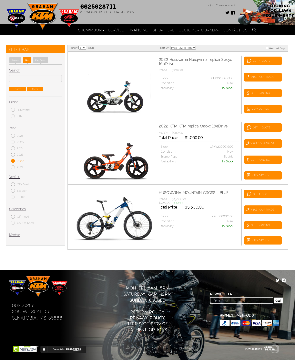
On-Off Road (22, 223)
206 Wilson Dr (30, 311)
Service (116, 29)
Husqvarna (20, 110)
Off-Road (20, 184)
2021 (17, 167)
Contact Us (235, 29)
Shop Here (163, 29)
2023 (17, 155)
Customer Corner (198, 29)
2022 (17, 161)
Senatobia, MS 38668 (37, 318)
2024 (17, 148)
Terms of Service (147, 323)
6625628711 (98, 6)
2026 (17, 136)
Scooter (19, 191)
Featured (15, 60)
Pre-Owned (40, 60)
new (27, 60)
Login (209, 5)
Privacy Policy (147, 317)
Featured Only (275, 48)
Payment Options (147, 329)
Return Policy (147, 311)
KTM (17, 116)
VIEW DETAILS (258, 109)
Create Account (225, 5)
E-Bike (18, 197)
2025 (17, 142)
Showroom (91, 29)
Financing (138, 29)
